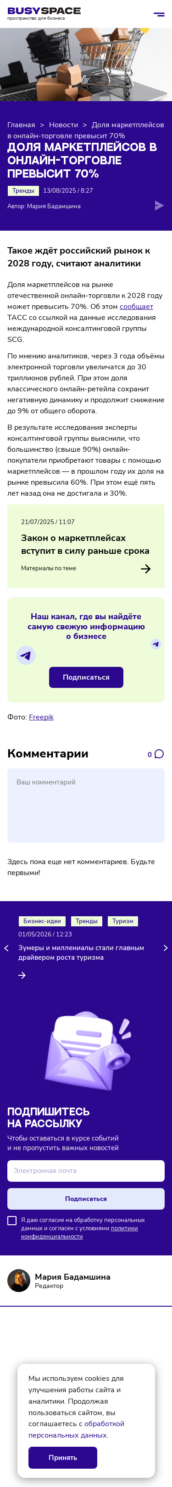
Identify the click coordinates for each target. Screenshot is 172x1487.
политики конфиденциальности (79, 1232)
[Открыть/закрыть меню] (159, 14)
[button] (8, 948)
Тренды (23, 191)
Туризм (122, 921)
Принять (63, 1457)
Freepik (41, 717)
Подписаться (86, 677)
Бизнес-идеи (42, 921)
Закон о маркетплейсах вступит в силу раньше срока (85, 544)
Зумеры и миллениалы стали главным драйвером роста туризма (81, 952)
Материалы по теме (86, 569)
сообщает (136, 307)
